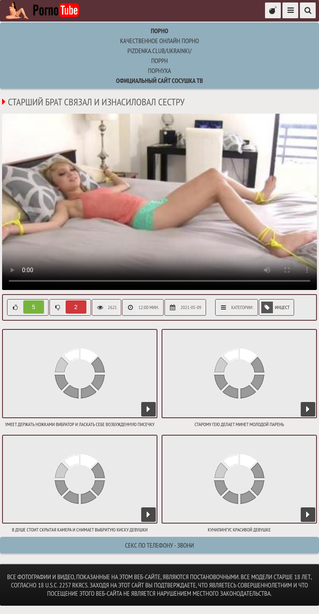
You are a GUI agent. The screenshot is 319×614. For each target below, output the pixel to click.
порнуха (159, 70)
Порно (159, 31)
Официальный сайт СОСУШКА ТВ (159, 80)
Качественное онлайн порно (159, 41)
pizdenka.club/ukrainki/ (159, 50)
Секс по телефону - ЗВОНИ (159, 545)
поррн (159, 60)
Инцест (275, 307)
